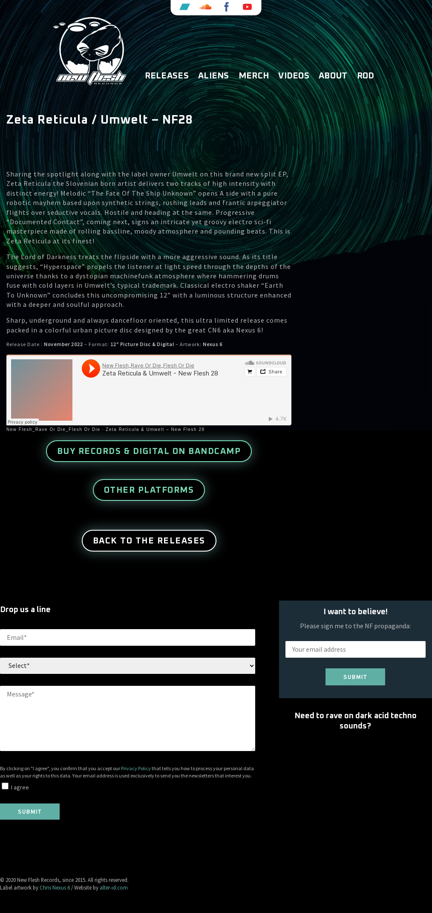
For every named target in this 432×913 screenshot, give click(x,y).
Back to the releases (149, 541)
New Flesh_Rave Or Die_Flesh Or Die (53, 429)
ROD (365, 76)
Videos (293, 76)
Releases (167, 76)
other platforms (149, 490)
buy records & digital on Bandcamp (149, 451)
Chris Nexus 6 (55, 887)
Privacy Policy (136, 768)
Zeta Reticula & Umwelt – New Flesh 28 (155, 429)
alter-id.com (114, 887)
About (333, 76)
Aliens (213, 76)
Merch (254, 76)
